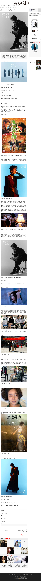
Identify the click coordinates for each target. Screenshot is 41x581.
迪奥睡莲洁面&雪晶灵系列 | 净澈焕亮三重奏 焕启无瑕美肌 (17, 566)
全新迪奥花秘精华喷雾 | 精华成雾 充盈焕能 (3, 566)
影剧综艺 (6, 7)
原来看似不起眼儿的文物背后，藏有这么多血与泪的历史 (21, 530)
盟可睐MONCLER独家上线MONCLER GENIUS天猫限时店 (32, 62)
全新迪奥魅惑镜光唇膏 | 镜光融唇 (10, 566)
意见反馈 (31, 574)
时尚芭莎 (33, 9)
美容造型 (13, 5)
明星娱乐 (4, 5)
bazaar (20, 3)
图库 (23, 5)
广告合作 (20, 574)
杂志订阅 (10, 574)
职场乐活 (17, 5)
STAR (10, 541)
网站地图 (13, 574)
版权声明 (24, 574)
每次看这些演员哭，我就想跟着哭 (3, 550)
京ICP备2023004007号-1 (16, 578)
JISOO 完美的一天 (35, 53)
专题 (21, 5)
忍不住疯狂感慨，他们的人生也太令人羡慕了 (17, 551)
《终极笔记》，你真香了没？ (10, 543)
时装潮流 (9, 5)
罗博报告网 (25, 576)
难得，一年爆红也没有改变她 (24, 543)
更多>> (39, 10)
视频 (26, 5)
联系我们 (27, 574)
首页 (1, 5)
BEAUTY (3, 564)
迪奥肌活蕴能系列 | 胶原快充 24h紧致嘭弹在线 (24, 566)
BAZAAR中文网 (19, 576)
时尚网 (22, 576)
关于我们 (17, 574)
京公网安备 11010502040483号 (23, 578)
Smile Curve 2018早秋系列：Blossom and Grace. (32, 67)
